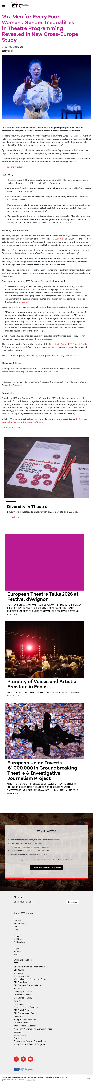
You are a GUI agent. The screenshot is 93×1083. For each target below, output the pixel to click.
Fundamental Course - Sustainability (30, 1041)
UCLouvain (58, 238)
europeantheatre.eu (11, 427)
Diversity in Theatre (27, 507)
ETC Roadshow (20, 982)
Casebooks (18, 1032)
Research (18, 988)
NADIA (17, 1001)
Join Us (17, 926)
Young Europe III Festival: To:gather (30, 1044)
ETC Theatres (20, 923)
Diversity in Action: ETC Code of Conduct (69, 344)
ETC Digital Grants (22, 1010)
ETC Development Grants (25, 1013)
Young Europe (20, 1035)
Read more (15, 517)
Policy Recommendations (25, 1019)
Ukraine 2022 (19, 1016)
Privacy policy (31, 1080)
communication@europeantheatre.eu (19, 371)
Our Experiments (21, 976)
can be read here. (73, 355)
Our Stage (18, 973)
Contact (17, 920)
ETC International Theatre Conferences (31, 966)
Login (16, 948)
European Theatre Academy (26, 1007)
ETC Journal (19, 969)
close (88, 1079)
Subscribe (72, 902)
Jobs (16, 929)
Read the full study (14, 166)
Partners (17, 951)
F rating (24, 302)
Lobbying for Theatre (23, 991)
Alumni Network (21, 1022)
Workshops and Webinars (25, 1025)
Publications (19, 942)
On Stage (18, 939)
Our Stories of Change (23, 997)
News (16, 936)
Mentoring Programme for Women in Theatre (33, 1028)
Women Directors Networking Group (30, 979)
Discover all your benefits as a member (46, 880)
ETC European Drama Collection (28, 985)
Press (16, 954)
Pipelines (18, 1038)
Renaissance (19, 1004)
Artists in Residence (22, 994)
